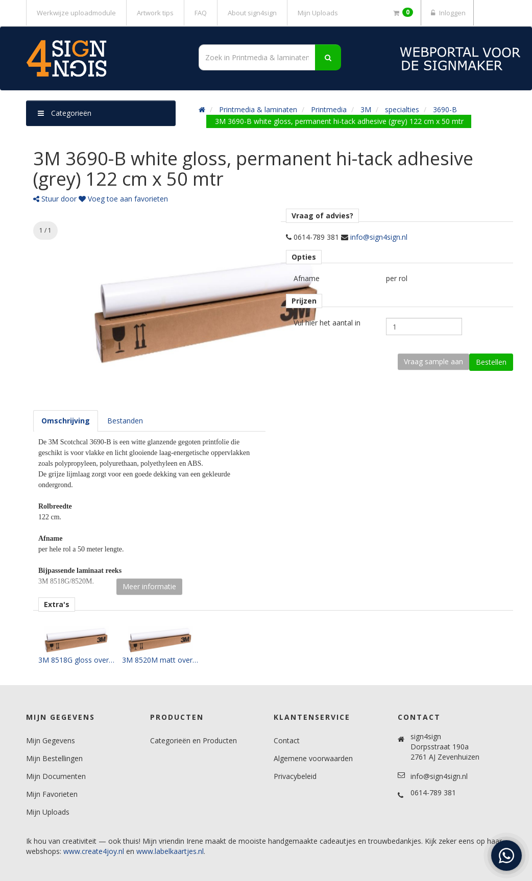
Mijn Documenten (56, 776)
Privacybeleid (295, 776)
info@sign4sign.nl (378, 237)
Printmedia (329, 109)
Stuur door (55, 199)
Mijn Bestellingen (54, 758)
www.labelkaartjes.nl (170, 851)
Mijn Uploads (318, 12)
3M (365, 109)
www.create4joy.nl (93, 851)
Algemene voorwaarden (313, 758)
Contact (287, 740)
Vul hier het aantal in (327, 323)
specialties (402, 109)
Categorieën (64, 113)
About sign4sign (252, 12)
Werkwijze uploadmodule (76, 12)
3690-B (445, 109)
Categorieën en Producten (193, 740)
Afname (307, 278)
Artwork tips (155, 12)
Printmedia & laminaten (258, 109)
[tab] (65, 421)
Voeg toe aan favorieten (123, 199)
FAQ (201, 12)
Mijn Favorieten (52, 794)
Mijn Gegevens (50, 740)
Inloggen (447, 12)
